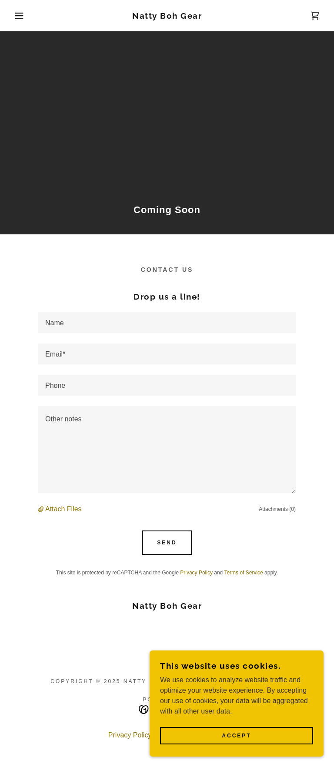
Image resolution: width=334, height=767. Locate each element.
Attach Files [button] (63, 509)
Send (167, 543)
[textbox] (167, 322)
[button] (16, 15)
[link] (167, 16)
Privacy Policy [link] (196, 573)
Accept (236, 736)
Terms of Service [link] (243, 573)
